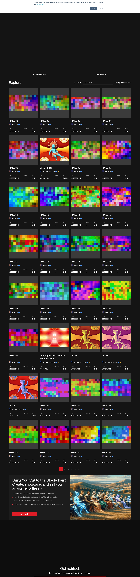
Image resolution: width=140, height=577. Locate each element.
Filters (77, 83)
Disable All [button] (102, 8)
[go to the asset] (23, 117)
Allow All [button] (93, 8)
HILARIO (15, 124)
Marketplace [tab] (101, 74)
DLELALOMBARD (49, 171)
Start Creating (24, 514)
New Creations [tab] (39, 74)
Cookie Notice (40, 4)
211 (79, 469)
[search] (99, 82)
